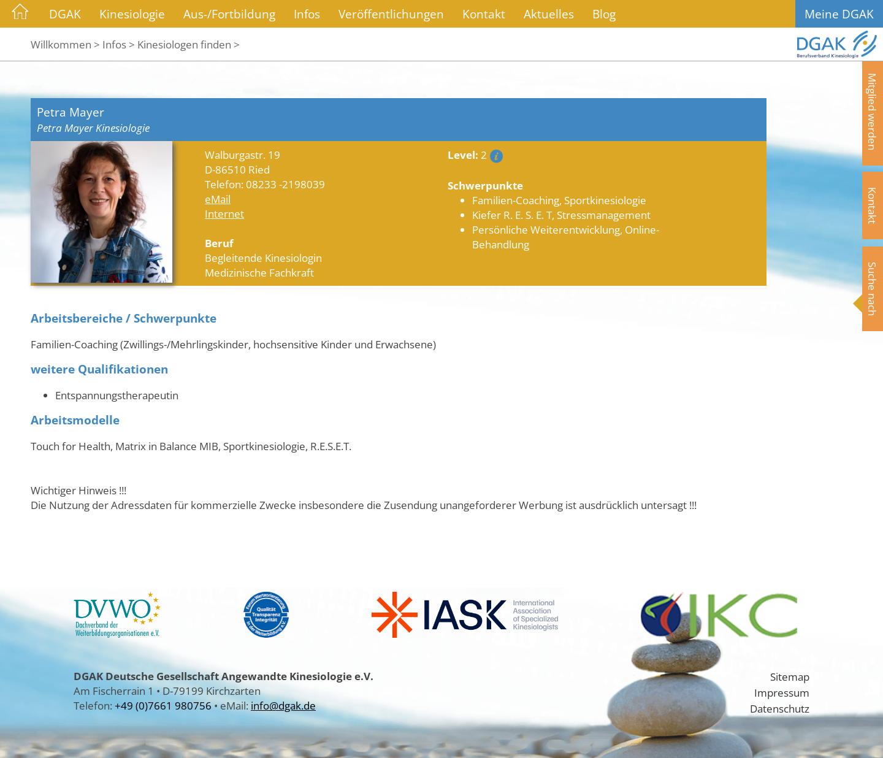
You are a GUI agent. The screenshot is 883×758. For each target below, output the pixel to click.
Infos (307, 13)
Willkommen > (65, 44)
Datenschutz (779, 708)
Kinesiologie (132, 13)
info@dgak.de (283, 705)
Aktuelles (549, 13)
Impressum (781, 692)
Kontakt (483, 13)
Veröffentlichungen (391, 13)
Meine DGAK (839, 13)
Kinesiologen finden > (188, 44)
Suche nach (872, 289)
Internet (224, 213)
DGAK (65, 13)
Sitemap (789, 676)
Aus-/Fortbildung (229, 13)
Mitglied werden (872, 111)
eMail (218, 198)
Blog (604, 13)
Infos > (118, 44)
